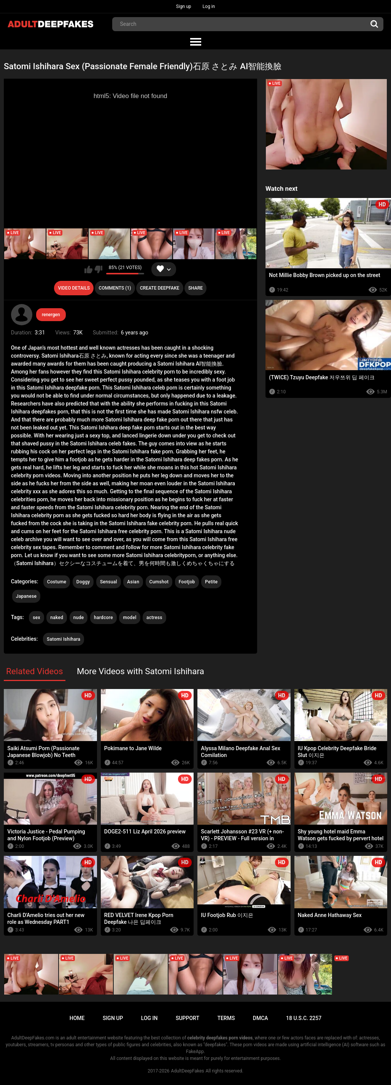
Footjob (187, 581)
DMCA (260, 1018)
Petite (211, 581)
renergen (51, 314)
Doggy (83, 581)
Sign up (183, 6)
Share (195, 288)
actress (154, 617)
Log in (209, 6)
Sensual (108, 581)
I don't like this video (98, 269)
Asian (133, 581)
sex (36, 617)
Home (77, 1018)
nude (78, 617)
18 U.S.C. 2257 (303, 1018)
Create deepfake (159, 288)
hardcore (103, 617)
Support (187, 1018)
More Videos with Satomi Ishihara (140, 671)
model (129, 617)
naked (56, 617)
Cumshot (159, 581)
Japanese (26, 596)
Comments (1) (115, 288)
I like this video (88, 269)
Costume (56, 581)
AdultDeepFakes (187, 1071)
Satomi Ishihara (63, 639)
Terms (226, 1018)
